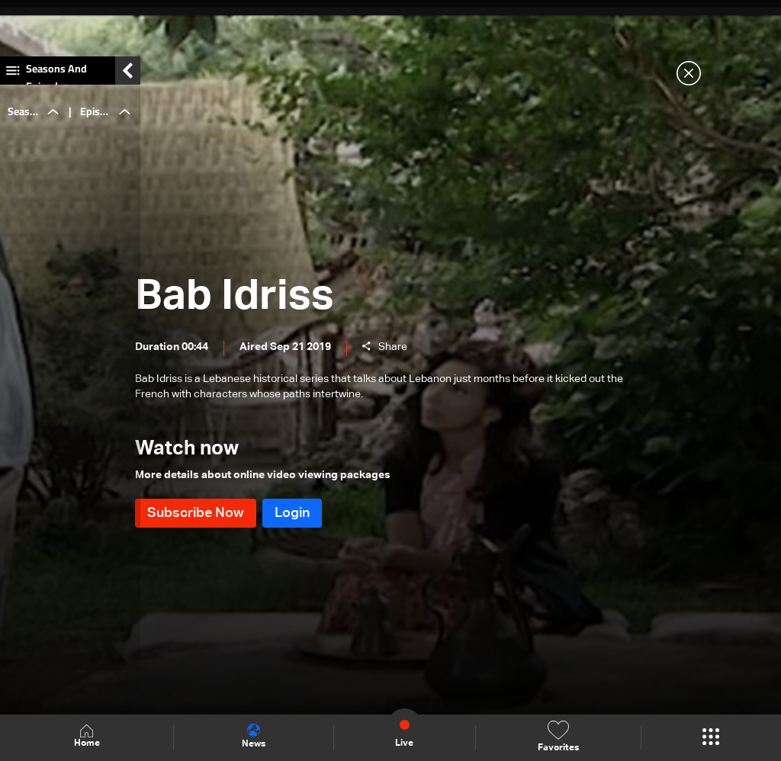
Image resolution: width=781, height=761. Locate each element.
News (253, 737)
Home (87, 737)
